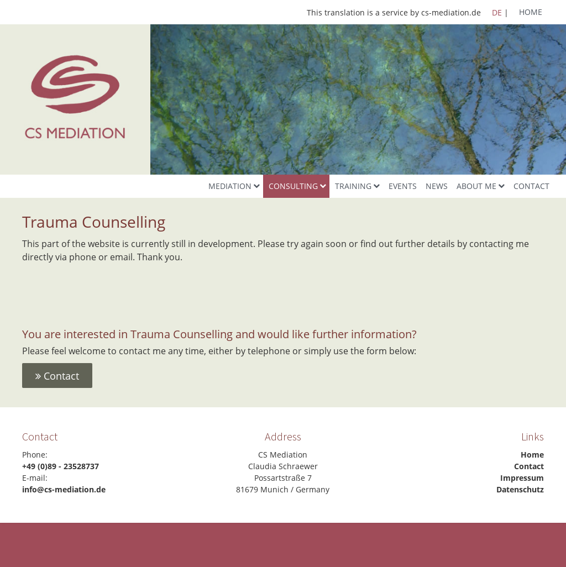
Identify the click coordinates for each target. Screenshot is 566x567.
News (437, 186)
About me (476, 186)
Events (403, 186)
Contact (531, 186)
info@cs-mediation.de (64, 489)
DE (497, 12)
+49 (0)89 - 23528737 (60, 466)
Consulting (293, 186)
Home (530, 12)
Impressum (522, 478)
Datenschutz (520, 489)
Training (353, 186)
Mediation (229, 186)
